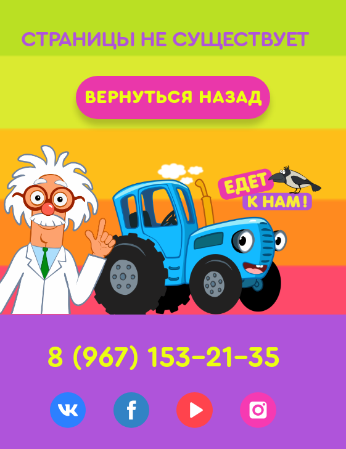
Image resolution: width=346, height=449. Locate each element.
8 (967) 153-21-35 (163, 357)
